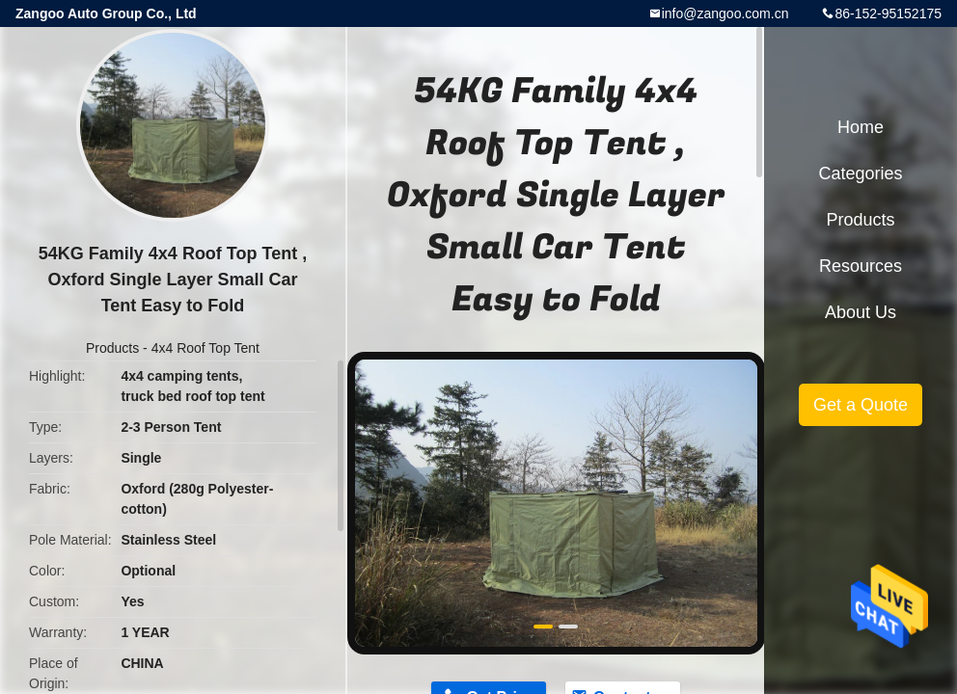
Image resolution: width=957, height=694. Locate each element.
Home (860, 127)
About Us (860, 312)
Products (112, 348)
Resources (860, 266)
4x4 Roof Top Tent (205, 348)
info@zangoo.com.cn (725, 13)
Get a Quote (860, 404)
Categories (860, 173)
